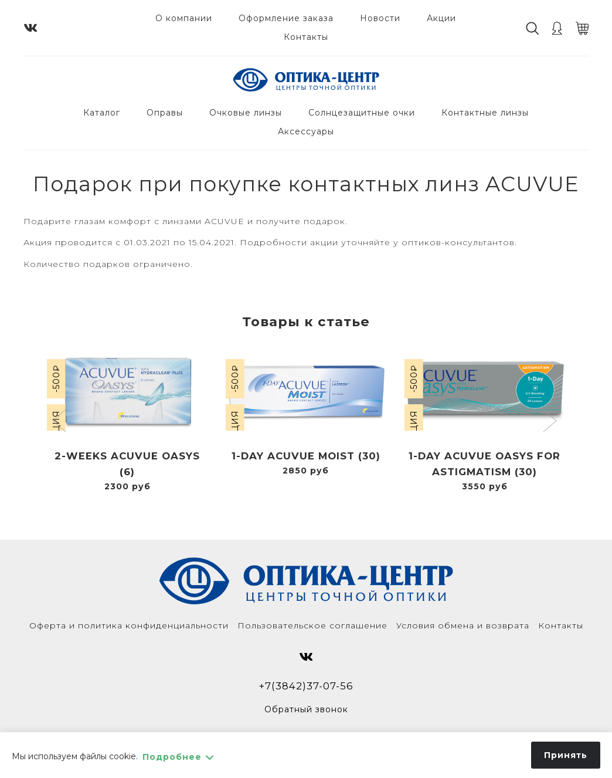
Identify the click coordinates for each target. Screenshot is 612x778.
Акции (441, 18)
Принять (565, 755)
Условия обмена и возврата (462, 625)
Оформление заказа (286, 18)
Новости (380, 18)
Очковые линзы (245, 112)
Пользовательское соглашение (312, 625)
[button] (61, 422)
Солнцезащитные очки (361, 112)
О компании (183, 18)
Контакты (306, 37)
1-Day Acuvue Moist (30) (306, 456)
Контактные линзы (485, 112)
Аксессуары (306, 131)
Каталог (101, 112)
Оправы (165, 112)
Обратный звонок (306, 709)
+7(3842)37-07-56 (306, 686)
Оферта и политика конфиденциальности (129, 625)
